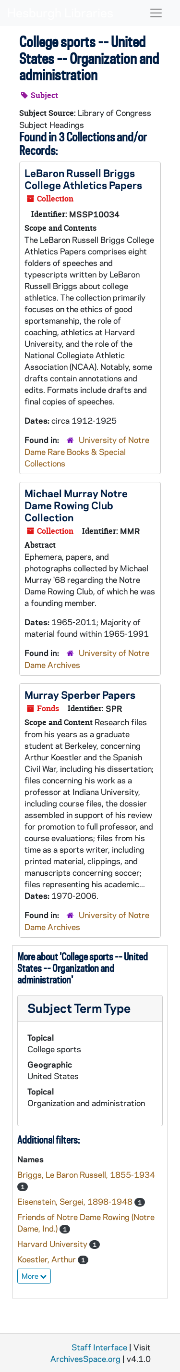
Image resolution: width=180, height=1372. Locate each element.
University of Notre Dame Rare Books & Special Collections (86, 451)
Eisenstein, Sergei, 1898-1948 (75, 1201)
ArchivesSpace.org (85, 1358)
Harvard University (53, 1243)
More (34, 1276)
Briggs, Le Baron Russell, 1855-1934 (86, 1174)
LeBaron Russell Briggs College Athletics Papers (83, 178)
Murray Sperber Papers (79, 694)
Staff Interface (99, 1347)
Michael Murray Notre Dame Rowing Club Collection (76, 505)
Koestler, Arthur (47, 1259)
